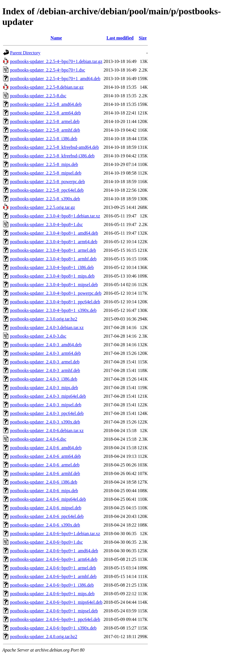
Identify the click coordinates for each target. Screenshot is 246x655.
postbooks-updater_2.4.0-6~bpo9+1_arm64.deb (53, 559)
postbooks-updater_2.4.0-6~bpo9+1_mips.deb (52, 593)
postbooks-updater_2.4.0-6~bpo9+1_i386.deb (52, 585)
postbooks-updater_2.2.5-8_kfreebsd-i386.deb (52, 155)
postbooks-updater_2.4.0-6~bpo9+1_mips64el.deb (56, 602)
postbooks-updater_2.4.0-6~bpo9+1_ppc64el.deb (55, 619)
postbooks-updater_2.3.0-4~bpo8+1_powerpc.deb (55, 293)
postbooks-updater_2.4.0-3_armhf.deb (45, 370)
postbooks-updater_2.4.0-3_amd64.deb (46, 344)
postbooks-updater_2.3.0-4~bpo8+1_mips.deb (52, 276)
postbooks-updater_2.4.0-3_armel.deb (45, 361)
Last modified (120, 37)
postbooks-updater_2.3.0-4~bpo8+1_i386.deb (52, 267)
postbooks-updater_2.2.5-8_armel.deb (45, 121)
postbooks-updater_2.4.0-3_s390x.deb (45, 421)
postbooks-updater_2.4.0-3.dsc (38, 336)
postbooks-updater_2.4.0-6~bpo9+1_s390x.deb (53, 628)
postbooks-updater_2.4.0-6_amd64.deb (46, 447)
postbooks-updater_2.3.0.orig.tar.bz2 (43, 318)
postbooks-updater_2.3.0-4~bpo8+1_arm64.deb (53, 241)
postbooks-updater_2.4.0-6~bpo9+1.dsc (46, 542)
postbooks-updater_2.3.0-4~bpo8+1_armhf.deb (53, 258)
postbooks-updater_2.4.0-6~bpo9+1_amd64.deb (54, 550)
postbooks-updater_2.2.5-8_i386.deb (43, 138)
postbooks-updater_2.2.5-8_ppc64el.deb (47, 190)
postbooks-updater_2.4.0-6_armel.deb (45, 464)
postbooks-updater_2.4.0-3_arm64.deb (45, 353)
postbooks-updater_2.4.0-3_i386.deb (43, 379)
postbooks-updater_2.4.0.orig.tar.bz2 (43, 636)
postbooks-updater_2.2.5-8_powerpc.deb (47, 181)
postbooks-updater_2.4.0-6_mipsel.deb (45, 507)
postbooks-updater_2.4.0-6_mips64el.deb (48, 499)
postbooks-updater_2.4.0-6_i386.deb (43, 482)
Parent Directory (25, 52)
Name (56, 37)
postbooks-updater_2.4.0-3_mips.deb (44, 387)
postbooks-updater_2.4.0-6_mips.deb (44, 490)
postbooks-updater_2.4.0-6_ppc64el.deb (47, 516)
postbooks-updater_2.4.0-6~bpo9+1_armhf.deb (53, 576)
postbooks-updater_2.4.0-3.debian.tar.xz (47, 327)
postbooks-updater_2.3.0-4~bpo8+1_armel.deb (53, 250)
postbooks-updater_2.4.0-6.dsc (38, 439)
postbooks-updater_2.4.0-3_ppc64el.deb (47, 413)
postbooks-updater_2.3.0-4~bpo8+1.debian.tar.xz (55, 215)
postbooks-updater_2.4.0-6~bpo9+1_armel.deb (53, 567)
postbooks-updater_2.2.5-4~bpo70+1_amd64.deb (55, 78)
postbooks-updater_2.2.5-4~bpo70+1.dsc (47, 70)
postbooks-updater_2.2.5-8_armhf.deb (45, 130)
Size (143, 37)
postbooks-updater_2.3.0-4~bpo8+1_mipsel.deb (54, 284)
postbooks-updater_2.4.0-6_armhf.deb (45, 473)
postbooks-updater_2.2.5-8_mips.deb (44, 164)
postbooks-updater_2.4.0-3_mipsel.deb (45, 404)
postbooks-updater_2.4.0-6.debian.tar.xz (47, 430)
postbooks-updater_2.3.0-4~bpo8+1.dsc (46, 224)
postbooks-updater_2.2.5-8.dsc (38, 95)
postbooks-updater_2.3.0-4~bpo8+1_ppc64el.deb (55, 301)
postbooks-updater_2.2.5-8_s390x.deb (45, 198)
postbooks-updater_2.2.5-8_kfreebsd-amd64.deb (54, 147)
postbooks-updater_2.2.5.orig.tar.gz (42, 207)
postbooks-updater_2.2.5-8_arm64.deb (45, 112)
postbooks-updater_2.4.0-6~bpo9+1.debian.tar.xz (55, 533)
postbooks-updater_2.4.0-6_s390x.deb (45, 525)
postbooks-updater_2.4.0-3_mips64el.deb (48, 396)
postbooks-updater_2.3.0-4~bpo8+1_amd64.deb (54, 233)
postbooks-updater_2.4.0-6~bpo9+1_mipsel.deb (54, 610)
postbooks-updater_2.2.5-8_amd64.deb (46, 104)
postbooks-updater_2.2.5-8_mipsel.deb (45, 173)
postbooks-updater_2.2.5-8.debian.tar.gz (47, 87)
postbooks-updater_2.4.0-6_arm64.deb (45, 456)
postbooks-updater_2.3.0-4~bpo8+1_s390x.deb (53, 310)
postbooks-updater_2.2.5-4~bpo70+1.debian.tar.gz (56, 61)
